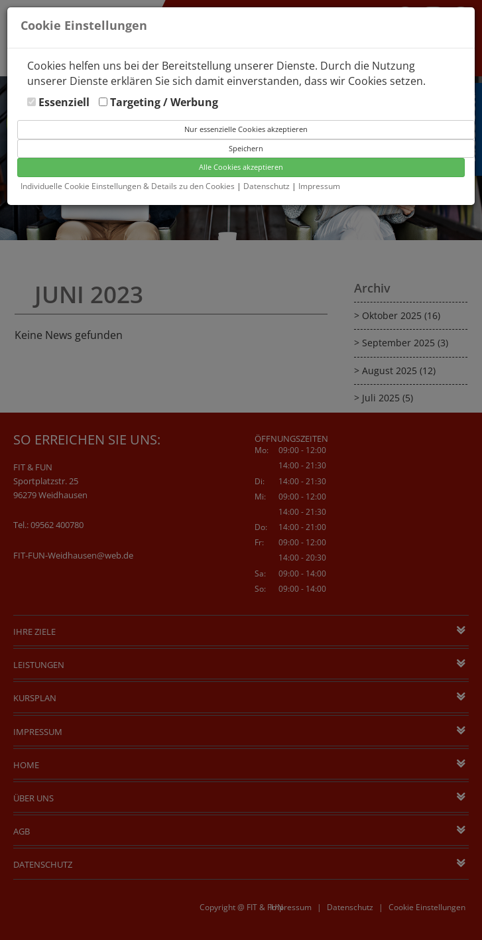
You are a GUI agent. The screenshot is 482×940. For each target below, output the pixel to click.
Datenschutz (267, 186)
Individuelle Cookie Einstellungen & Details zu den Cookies (128, 186)
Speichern (246, 148)
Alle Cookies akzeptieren (241, 167)
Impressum (319, 186)
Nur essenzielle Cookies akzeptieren (246, 129)
